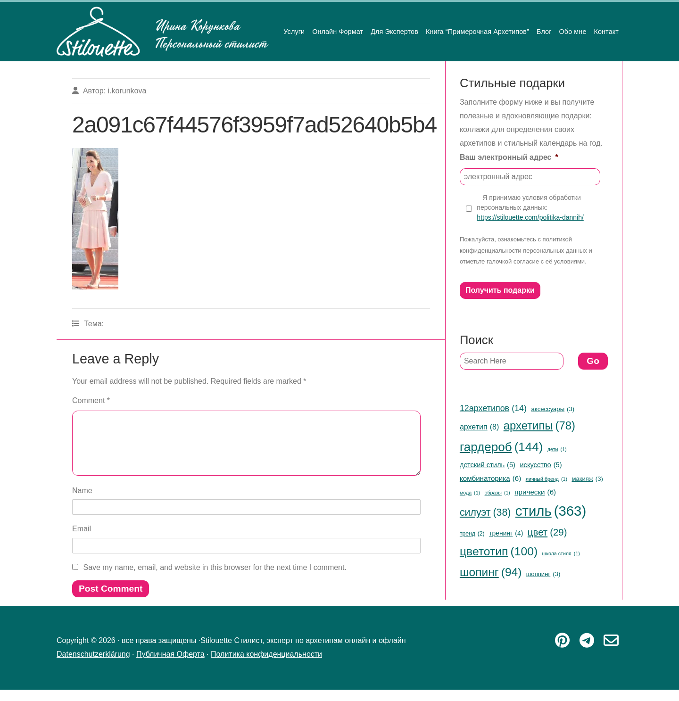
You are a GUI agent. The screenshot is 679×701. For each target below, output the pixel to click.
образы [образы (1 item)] (497, 492)
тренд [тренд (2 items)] (472, 534)
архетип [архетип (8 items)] (479, 427)
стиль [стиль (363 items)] (550, 511)
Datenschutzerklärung (93, 665)
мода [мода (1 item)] (470, 492)
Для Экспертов (394, 31)
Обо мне (573, 31)
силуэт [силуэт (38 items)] (485, 512)
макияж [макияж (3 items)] (587, 479)
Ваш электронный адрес (509, 157)
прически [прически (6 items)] (535, 492)
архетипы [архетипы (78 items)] (539, 426)
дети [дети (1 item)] (557, 449)
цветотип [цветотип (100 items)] (499, 551)
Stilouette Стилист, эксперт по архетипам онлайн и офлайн (163, 31)
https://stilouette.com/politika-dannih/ (530, 217)
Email (81, 540)
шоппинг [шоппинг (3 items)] (543, 574)
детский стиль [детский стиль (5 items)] (487, 465)
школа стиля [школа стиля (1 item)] (561, 553)
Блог (544, 31)
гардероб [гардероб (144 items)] (501, 447)
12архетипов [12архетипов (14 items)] (493, 408)
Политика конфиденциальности (266, 665)
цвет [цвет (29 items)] (547, 532)
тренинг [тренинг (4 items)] (506, 533)
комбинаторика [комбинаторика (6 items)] (490, 478)
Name (82, 502)
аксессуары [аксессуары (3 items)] (552, 409)
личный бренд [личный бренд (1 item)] (546, 479)
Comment (91, 400)
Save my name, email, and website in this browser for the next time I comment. (214, 579)
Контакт (606, 31)
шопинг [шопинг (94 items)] (491, 572)
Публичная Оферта (170, 665)
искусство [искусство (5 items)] (541, 465)
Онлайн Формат (337, 31)
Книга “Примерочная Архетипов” (477, 31)
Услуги (294, 31)
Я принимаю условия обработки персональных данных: (530, 208)
